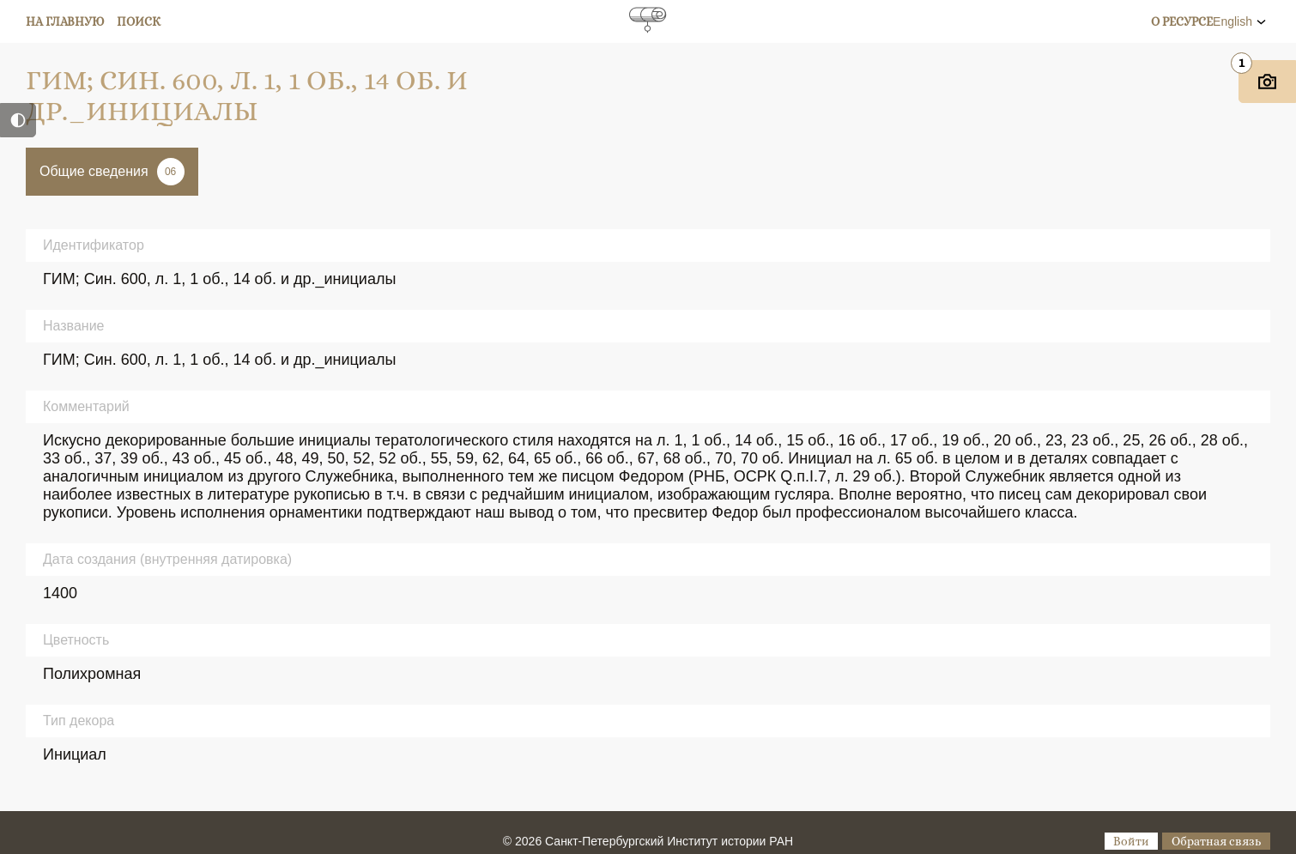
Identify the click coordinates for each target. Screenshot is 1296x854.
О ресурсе (1182, 21)
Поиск (138, 21)
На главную (65, 21)
